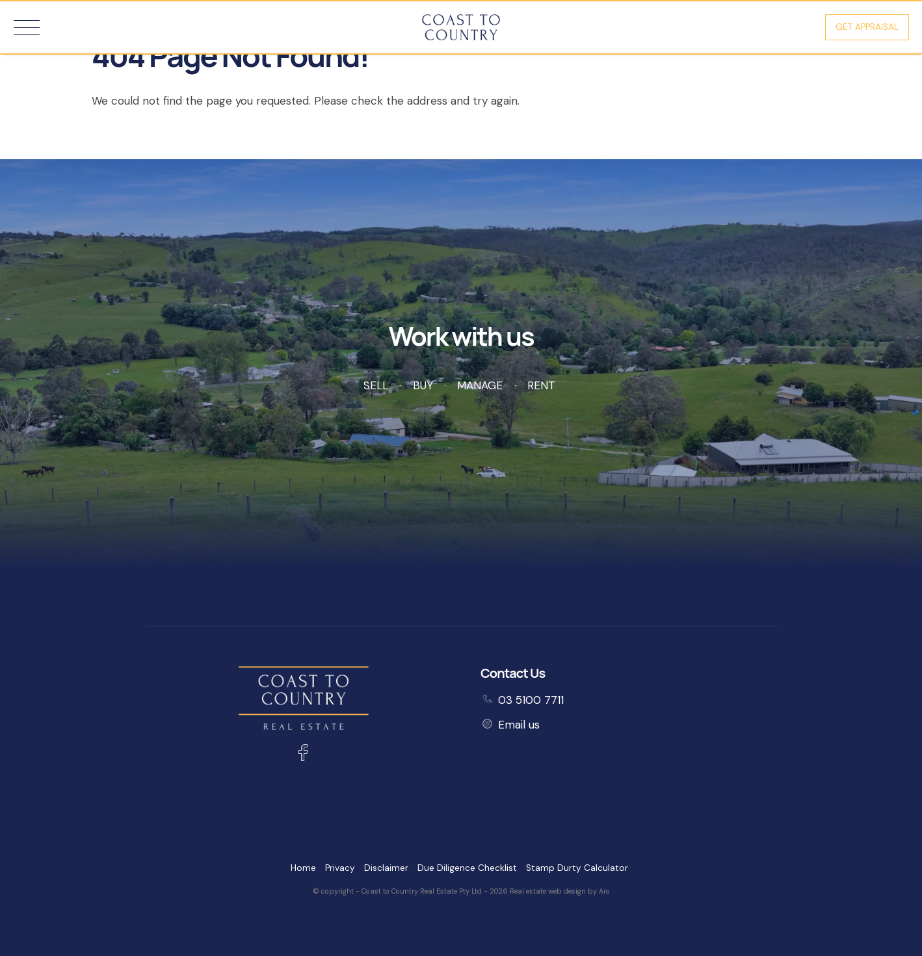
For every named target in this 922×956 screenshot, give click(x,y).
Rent (541, 385)
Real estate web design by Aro (560, 891)
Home (303, 867)
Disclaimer (386, 867)
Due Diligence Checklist (467, 867)
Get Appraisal (867, 26)
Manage (480, 385)
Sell (375, 385)
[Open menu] (26, 27)
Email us (519, 724)
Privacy (340, 867)
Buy (422, 385)
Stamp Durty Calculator (577, 867)
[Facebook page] (303, 754)
